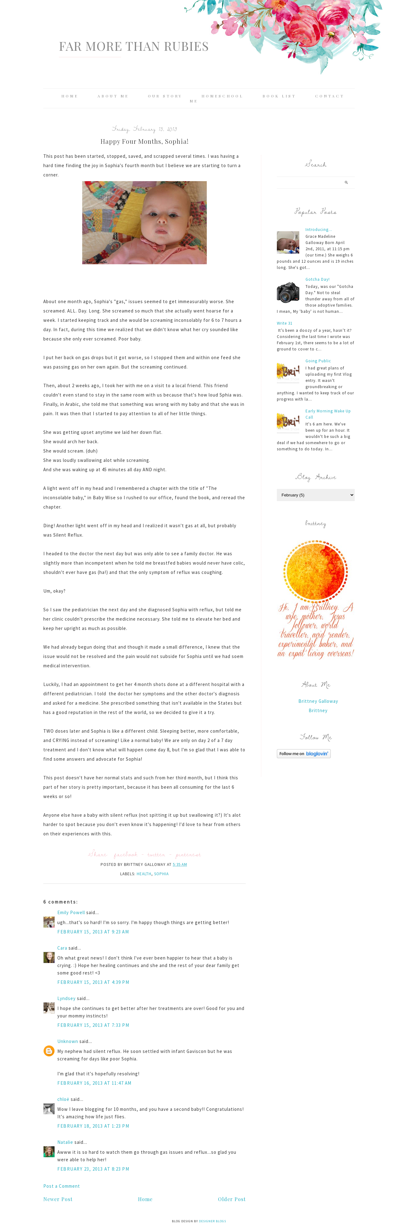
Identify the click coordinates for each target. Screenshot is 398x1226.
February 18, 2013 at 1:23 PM (93, 1126)
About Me (113, 95)
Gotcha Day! (318, 279)
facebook (126, 854)
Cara (62, 948)
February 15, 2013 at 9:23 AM (93, 932)
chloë (63, 1099)
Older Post (232, 1199)
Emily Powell (71, 912)
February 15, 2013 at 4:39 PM (93, 982)
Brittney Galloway (318, 701)
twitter (156, 854)
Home (69, 95)
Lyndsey (66, 998)
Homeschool (222, 95)
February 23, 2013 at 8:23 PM (93, 1169)
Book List (279, 95)
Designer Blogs (212, 1221)
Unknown (67, 1041)
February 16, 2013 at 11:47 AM (94, 1083)
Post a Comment (61, 1186)
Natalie (65, 1142)
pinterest (188, 854)
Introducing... (319, 229)
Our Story (165, 95)
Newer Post (58, 1199)
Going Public (318, 361)
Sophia (161, 873)
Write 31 (284, 323)
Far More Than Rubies (134, 45)
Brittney (318, 710)
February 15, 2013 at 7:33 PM (93, 1025)
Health (144, 873)
